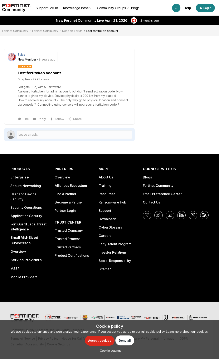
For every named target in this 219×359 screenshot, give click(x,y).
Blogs (135, 8)
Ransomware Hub (112, 202)
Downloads (107, 219)
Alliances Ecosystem (71, 185)
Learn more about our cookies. (187, 331)
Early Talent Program (115, 244)
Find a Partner (65, 194)
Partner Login (65, 211)
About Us (106, 177)
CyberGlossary (110, 227)
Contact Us (151, 202)
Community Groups (111, 8)
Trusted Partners (68, 247)
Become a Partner (69, 202)
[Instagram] (193, 215)
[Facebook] (147, 215)
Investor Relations (113, 252)
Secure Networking (25, 186)
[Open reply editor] (69, 134)
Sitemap (105, 269)
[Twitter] (158, 215)
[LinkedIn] (181, 215)
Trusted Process (67, 239)
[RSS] (204, 215)
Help (187, 8)
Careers (105, 236)
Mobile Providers (23, 277)
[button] (205, 8)
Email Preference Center (162, 194)
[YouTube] (170, 215)
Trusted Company (69, 230)
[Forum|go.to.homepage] (16, 8)
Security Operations (26, 207)
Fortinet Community (15, 31)
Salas (21, 54)
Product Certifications (72, 255)
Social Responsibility (115, 261)
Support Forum (46, 8)
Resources (107, 194)
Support (105, 211)
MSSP (15, 269)
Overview (18, 251)
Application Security (26, 216)
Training (105, 185)
